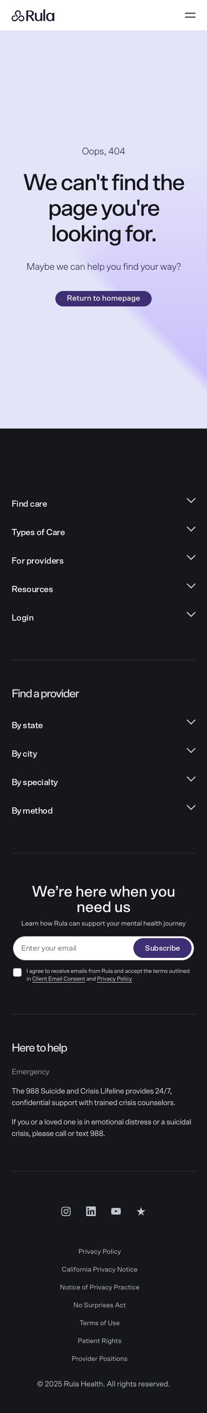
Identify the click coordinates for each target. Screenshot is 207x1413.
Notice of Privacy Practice (99, 1287)
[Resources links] (103, 590)
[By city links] (103, 754)
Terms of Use (99, 1323)
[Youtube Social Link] (116, 1211)
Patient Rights (100, 1341)
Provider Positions (100, 1359)
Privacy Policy (114, 979)
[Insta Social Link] (66, 1211)
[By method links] (103, 811)
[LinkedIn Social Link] (91, 1211)
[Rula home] (33, 15)
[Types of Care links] (103, 533)
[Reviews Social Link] (141, 1211)
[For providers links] (103, 561)
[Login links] (103, 618)
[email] (73, 948)
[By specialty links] (103, 783)
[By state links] (103, 726)
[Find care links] (103, 504)
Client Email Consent (58, 979)
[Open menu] (190, 15)
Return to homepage (104, 299)
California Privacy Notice (99, 1269)
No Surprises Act (100, 1305)
